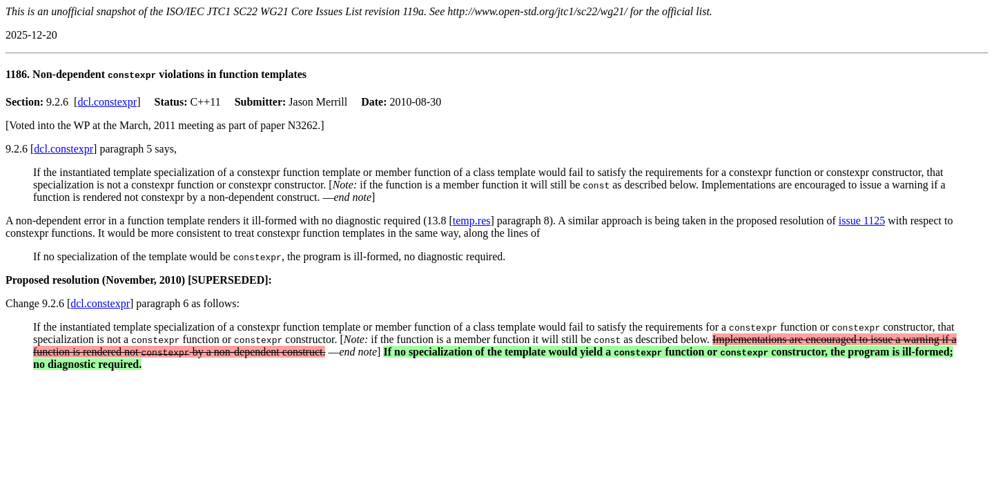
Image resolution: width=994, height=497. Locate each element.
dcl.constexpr (107, 102)
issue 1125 (862, 220)
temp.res (472, 220)
